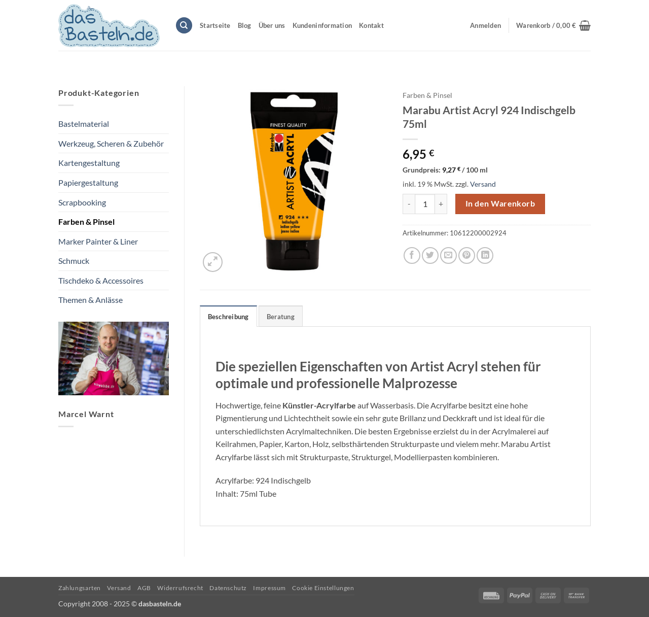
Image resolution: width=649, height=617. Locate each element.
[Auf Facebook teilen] (412, 255)
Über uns (272, 25)
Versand (483, 184)
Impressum (269, 588)
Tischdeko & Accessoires (100, 280)
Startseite (215, 25)
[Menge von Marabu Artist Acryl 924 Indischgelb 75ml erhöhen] (441, 204)
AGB (144, 588)
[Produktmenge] (425, 204)
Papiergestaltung (88, 182)
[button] (553, 25)
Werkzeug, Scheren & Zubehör (111, 143)
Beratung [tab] (281, 317)
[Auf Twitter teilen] (430, 255)
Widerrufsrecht (180, 588)
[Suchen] (184, 25)
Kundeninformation (322, 25)
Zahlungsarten (79, 588)
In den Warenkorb (500, 203)
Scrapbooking (82, 202)
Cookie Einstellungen (323, 588)
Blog (244, 25)
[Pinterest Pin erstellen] (466, 255)
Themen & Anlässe (90, 299)
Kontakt (371, 25)
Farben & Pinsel (86, 221)
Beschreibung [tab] (228, 317)
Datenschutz (228, 588)
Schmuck (73, 260)
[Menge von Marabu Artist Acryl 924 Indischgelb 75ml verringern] (409, 204)
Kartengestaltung (89, 162)
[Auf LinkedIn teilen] (485, 255)
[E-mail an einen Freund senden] (448, 255)
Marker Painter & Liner (98, 241)
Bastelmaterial (83, 123)
